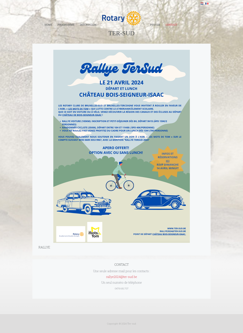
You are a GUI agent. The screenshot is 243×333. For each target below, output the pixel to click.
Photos (155, 24)
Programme (66, 24)
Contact (171, 24)
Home (48, 24)
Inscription (88, 24)
